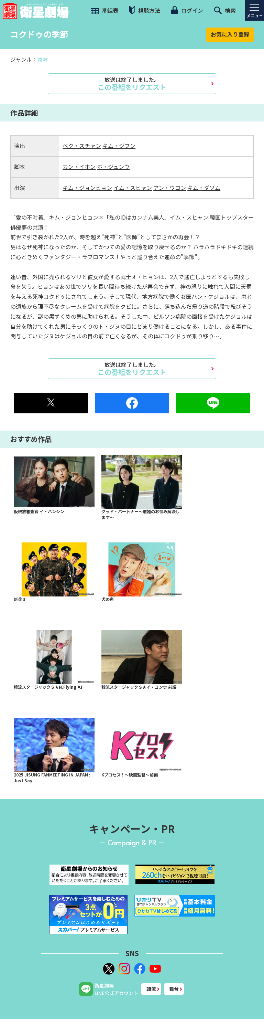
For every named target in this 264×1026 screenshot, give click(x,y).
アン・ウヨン (169, 187)
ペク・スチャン (82, 145)
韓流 (42, 59)
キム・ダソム (203, 187)
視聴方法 (144, 10)
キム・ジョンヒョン (87, 187)
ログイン (187, 10)
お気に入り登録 (230, 34)
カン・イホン (79, 166)
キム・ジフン (118, 145)
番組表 (104, 10)
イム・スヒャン (132, 187)
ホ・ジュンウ (113, 166)
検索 (225, 10)
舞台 (174, 988)
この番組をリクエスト (132, 83)
